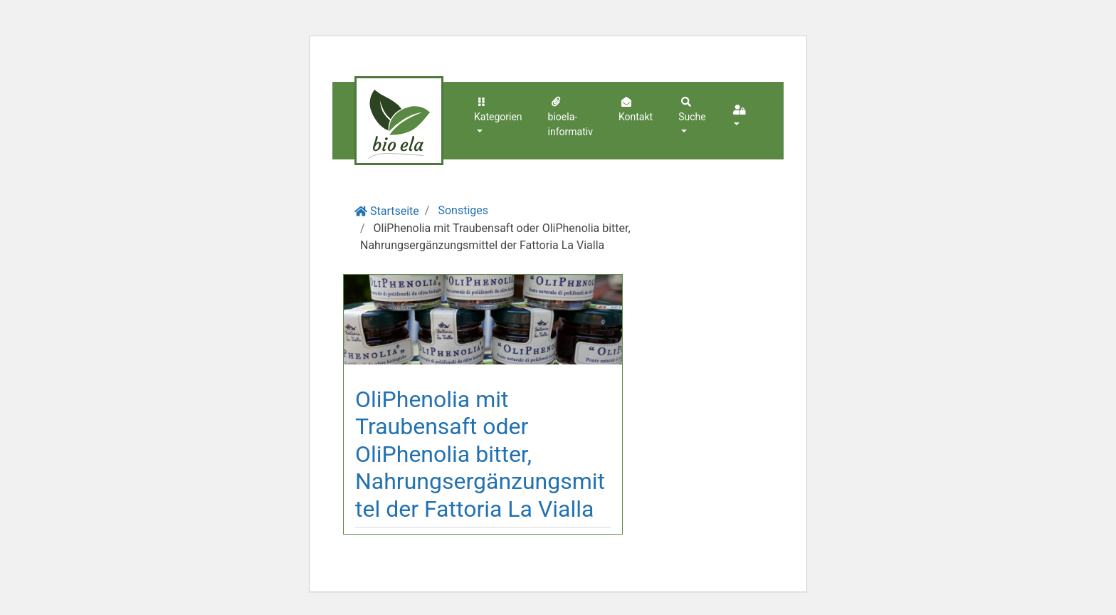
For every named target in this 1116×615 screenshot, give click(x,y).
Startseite (394, 211)
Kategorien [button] (498, 108)
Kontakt (635, 108)
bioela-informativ (570, 116)
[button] (741, 117)
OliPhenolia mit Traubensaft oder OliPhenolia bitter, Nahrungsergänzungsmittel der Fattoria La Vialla (480, 454)
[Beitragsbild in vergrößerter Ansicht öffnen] (483, 319)
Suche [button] (692, 108)
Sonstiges (463, 210)
